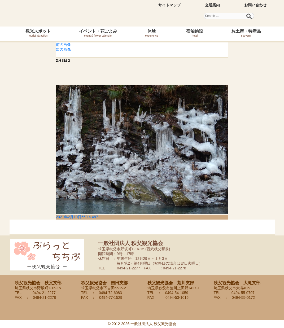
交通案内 (212, 5)
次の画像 (63, 49)
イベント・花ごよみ (98, 33)
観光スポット (38, 33)
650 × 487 (89, 217)
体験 (151, 33)
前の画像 (63, 44)
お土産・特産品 (246, 33)
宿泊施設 (194, 33)
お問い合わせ (255, 5)
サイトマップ (169, 5)
